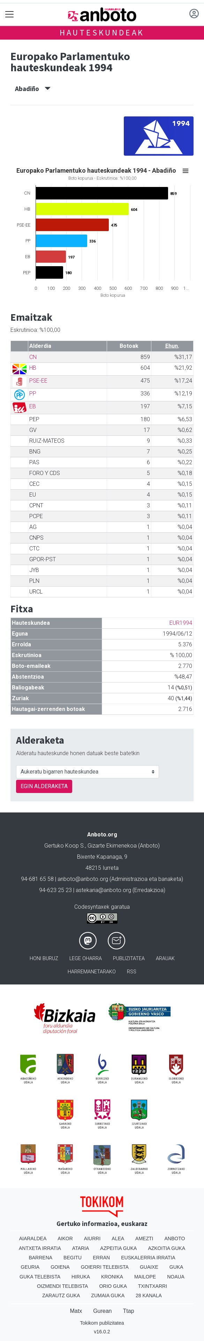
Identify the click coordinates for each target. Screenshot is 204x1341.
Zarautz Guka (61, 1295)
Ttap (128, 1311)
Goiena (60, 1267)
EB (32, 406)
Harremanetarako (92, 972)
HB (32, 368)
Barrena (40, 1257)
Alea (118, 1238)
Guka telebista (40, 1276)
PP (32, 393)
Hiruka (80, 1276)
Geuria (30, 1267)
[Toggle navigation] (9, 14)
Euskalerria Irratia (148, 1257)
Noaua (175, 1276)
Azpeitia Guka (118, 1248)
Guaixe (149, 1267)
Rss (131, 972)
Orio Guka (113, 1286)
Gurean (102, 1311)
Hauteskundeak (102, 32)
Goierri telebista (105, 1267)
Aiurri (92, 1238)
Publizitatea (129, 959)
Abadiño (33, 88)
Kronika (112, 1276)
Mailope (145, 1276)
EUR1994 (180, 623)
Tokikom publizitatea (102, 1323)
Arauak (165, 959)
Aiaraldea (33, 1238)
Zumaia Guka (107, 1295)
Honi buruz (44, 959)
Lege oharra (85, 959)
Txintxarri (152, 1286)
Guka (176, 1267)
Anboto (174, 1238)
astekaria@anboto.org (103, 890)
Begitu (72, 1257)
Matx (76, 1311)
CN (33, 357)
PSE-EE (38, 380)
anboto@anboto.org (83, 879)
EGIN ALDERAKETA (44, 786)
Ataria (80, 1248)
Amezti (144, 1238)
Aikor (65, 1238)
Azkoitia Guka (166, 1248)
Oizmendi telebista (62, 1286)
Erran (101, 1257)
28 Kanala (149, 1295)
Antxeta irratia (40, 1248)
